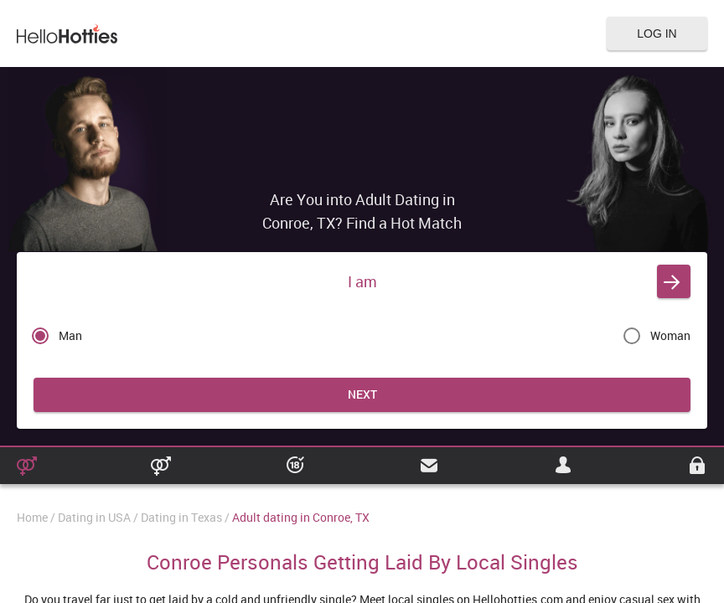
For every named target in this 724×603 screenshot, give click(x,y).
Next (362, 394)
